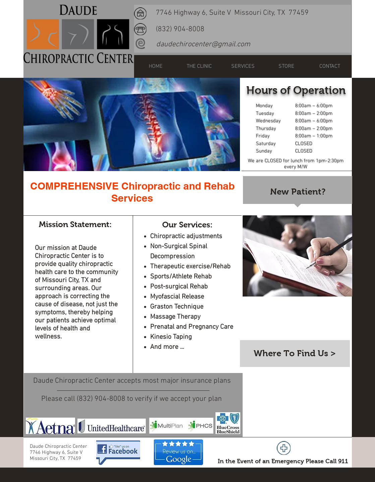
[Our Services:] (187, 224)
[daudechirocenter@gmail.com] (203, 44)
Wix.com (224, 479)
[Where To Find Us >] (295, 353)
